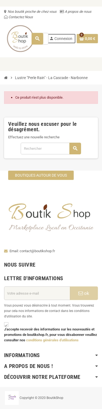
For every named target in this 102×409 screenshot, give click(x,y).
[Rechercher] (51, 148)
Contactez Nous (20, 17)
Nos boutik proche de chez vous (32, 12)
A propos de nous (77, 12)
